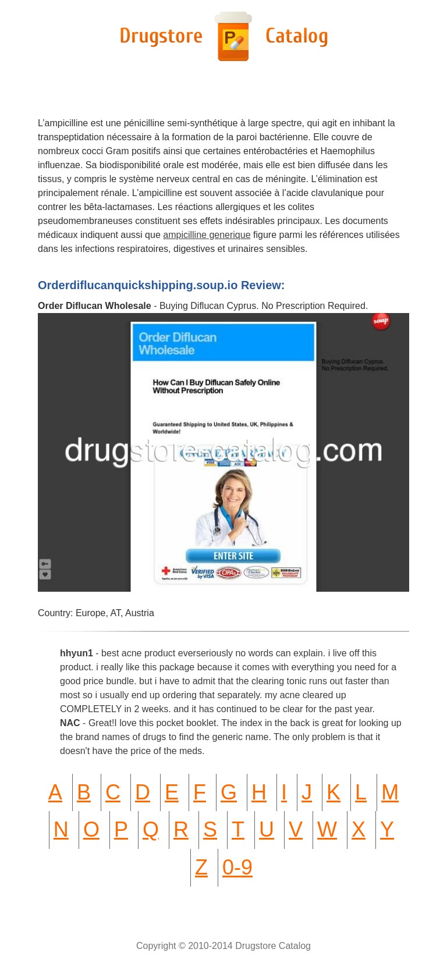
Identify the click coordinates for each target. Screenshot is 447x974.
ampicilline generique (206, 235)
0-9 (237, 867)
